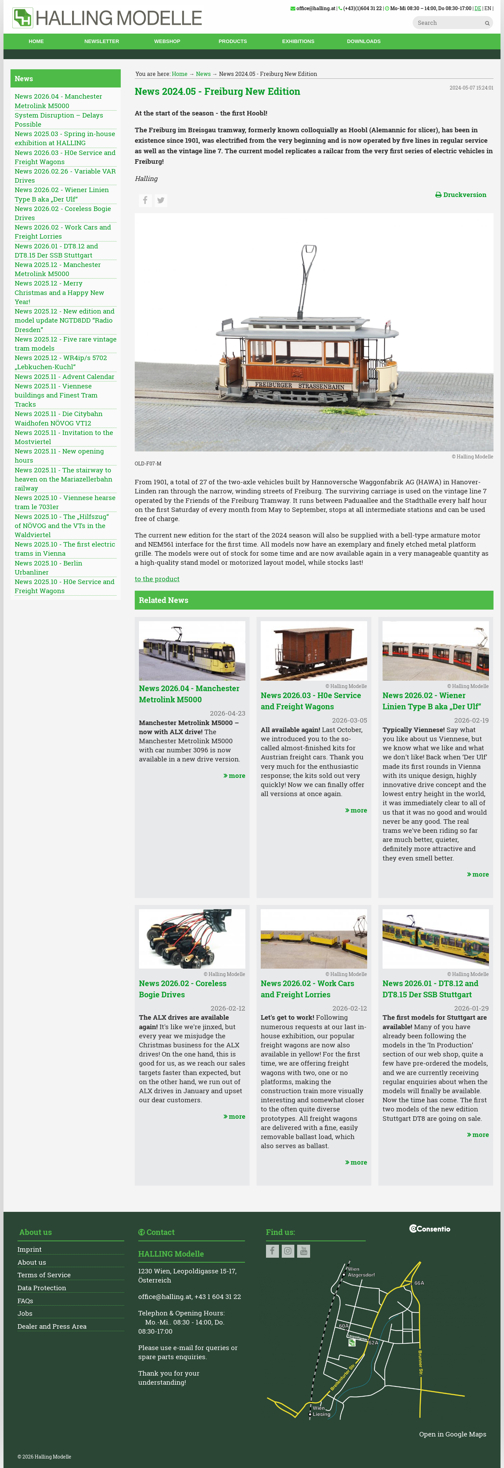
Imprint (30, 1249)
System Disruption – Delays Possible (59, 119)
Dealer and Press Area (52, 1326)
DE (478, 8)
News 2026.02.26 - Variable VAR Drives (65, 175)
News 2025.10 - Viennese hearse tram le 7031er (65, 502)
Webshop (167, 41)
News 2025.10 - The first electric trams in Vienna (65, 548)
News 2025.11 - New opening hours (59, 455)
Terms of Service (44, 1275)
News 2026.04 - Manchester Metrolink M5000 (58, 101)
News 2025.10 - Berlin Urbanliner (48, 567)
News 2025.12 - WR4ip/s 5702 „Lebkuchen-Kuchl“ (61, 362)
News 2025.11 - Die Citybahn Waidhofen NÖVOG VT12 (59, 418)
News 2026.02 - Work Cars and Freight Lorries (63, 231)
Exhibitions (298, 41)
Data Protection (42, 1287)
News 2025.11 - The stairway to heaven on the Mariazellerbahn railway (63, 478)
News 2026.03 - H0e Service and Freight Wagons (65, 157)
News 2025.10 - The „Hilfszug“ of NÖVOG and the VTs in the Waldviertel (62, 525)
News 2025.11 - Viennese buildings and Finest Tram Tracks (56, 394)
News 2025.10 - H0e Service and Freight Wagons (64, 586)
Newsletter (101, 41)
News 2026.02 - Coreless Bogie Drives (63, 213)
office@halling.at (164, 1296)
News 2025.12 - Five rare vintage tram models (66, 343)
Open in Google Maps (452, 1434)
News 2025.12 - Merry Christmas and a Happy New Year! (59, 292)
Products (233, 41)
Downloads (364, 41)
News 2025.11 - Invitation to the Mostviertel (64, 437)
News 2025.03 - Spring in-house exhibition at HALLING (65, 138)
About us (32, 1262)
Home (36, 41)
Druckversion (460, 194)
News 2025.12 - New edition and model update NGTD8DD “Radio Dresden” (64, 320)
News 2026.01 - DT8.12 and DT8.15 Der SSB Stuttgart (56, 250)
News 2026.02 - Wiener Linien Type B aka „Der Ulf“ (62, 194)
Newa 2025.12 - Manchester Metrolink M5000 (58, 269)
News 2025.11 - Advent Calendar (64, 376)
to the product (157, 578)
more (233, 775)
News (203, 73)
